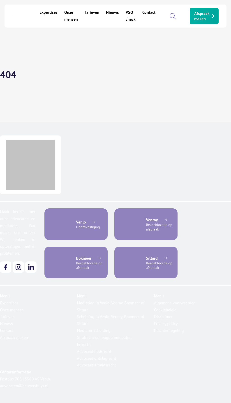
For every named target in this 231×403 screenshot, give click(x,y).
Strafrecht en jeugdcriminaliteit (104, 337)
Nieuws (112, 12)
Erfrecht (84, 344)
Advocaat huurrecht (94, 351)
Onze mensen (71, 16)
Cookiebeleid (165, 309)
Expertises (48, 12)
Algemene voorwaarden (175, 302)
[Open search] (172, 16)
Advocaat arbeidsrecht (96, 365)
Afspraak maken (204, 16)
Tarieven (92, 12)
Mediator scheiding (94, 330)
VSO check (131, 16)
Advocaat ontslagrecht (96, 358)
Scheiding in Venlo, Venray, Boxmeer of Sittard (110, 320)
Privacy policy (166, 323)
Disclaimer (163, 316)
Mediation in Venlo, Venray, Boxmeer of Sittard (111, 306)
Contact (148, 12)
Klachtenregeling (169, 330)
